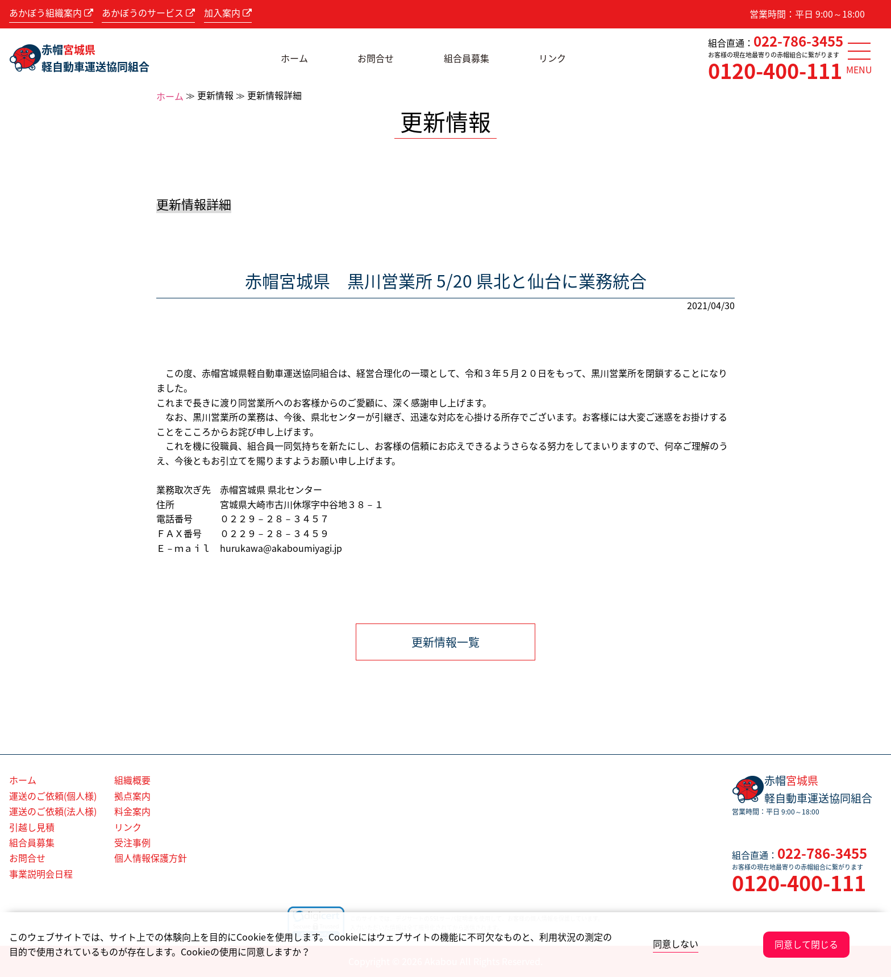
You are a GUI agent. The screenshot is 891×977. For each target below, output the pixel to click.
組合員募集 (466, 58)
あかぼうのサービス (148, 12)
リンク (552, 58)
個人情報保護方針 (150, 857)
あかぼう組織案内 (51, 12)
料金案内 (132, 811)
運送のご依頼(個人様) (53, 796)
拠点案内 (132, 796)
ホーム (294, 58)
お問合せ (375, 58)
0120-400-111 (775, 70)
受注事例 (132, 842)
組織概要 (132, 780)
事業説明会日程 (41, 873)
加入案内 (228, 12)
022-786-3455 (798, 41)
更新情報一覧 (445, 642)
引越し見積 (32, 827)
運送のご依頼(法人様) (53, 811)
